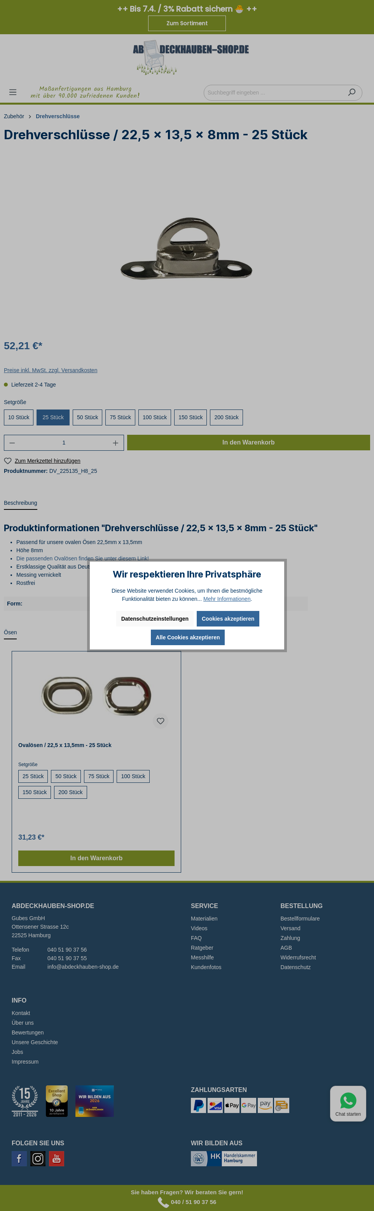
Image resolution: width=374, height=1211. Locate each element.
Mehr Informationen (226, 599)
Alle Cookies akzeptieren (188, 637)
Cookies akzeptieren (228, 619)
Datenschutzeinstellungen (155, 619)
